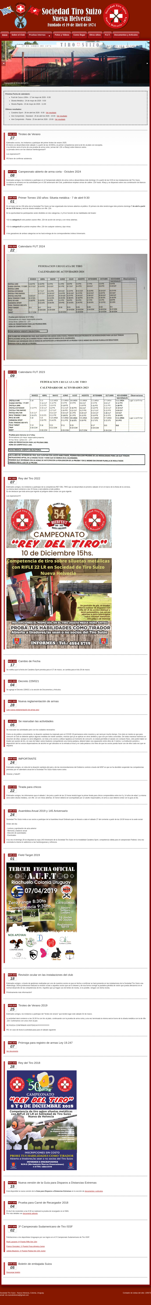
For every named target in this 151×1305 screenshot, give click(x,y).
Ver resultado (51, 113)
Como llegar (79, 35)
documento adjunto (30, 1213)
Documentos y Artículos (126, 35)
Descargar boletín (13, 1272)
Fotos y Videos (62, 35)
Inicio (4, 35)
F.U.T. (107, 35)
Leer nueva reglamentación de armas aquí (22, 710)
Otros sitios (95, 35)
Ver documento (12, 1051)
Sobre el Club (18, 35)
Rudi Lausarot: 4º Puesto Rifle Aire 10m (21, 1242)
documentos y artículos (94, 1191)
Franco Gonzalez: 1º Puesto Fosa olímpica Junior (25, 1246)
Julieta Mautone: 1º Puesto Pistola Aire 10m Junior (26, 1251)
